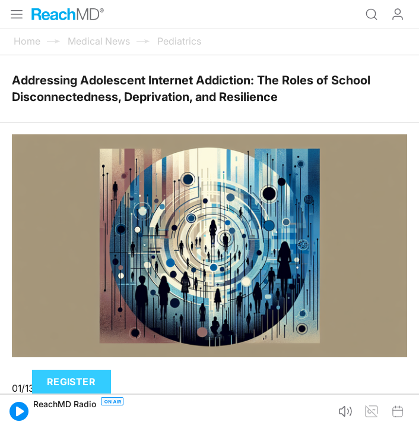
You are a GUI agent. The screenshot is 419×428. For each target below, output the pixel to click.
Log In (398, 14)
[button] (18, 411)
